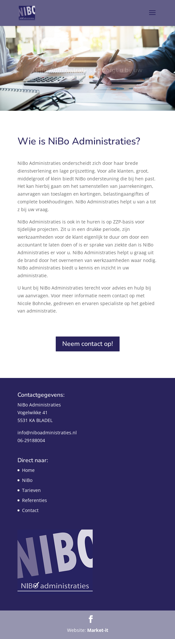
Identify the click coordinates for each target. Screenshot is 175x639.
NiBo (27, 480)
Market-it (97, 630)
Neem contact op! (87, 343)
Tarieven (31, 490)
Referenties (34, 500)
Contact (30, 510)
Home (28, 470)
